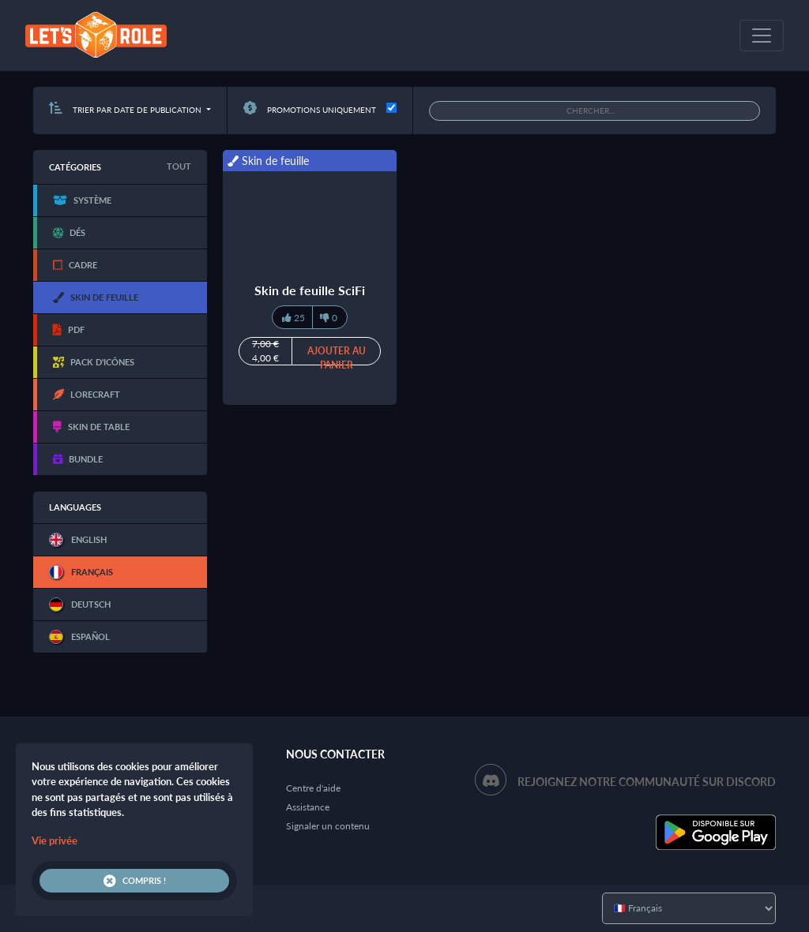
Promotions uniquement (309, 109)
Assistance (307, 807)
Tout (179, 166)
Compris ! (134, 880)
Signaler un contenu (328, 826)
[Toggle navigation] (761, 35)
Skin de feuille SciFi (309, 290)
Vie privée (54, 840)
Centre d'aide (313, 788)
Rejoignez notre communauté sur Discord (646, 781)
